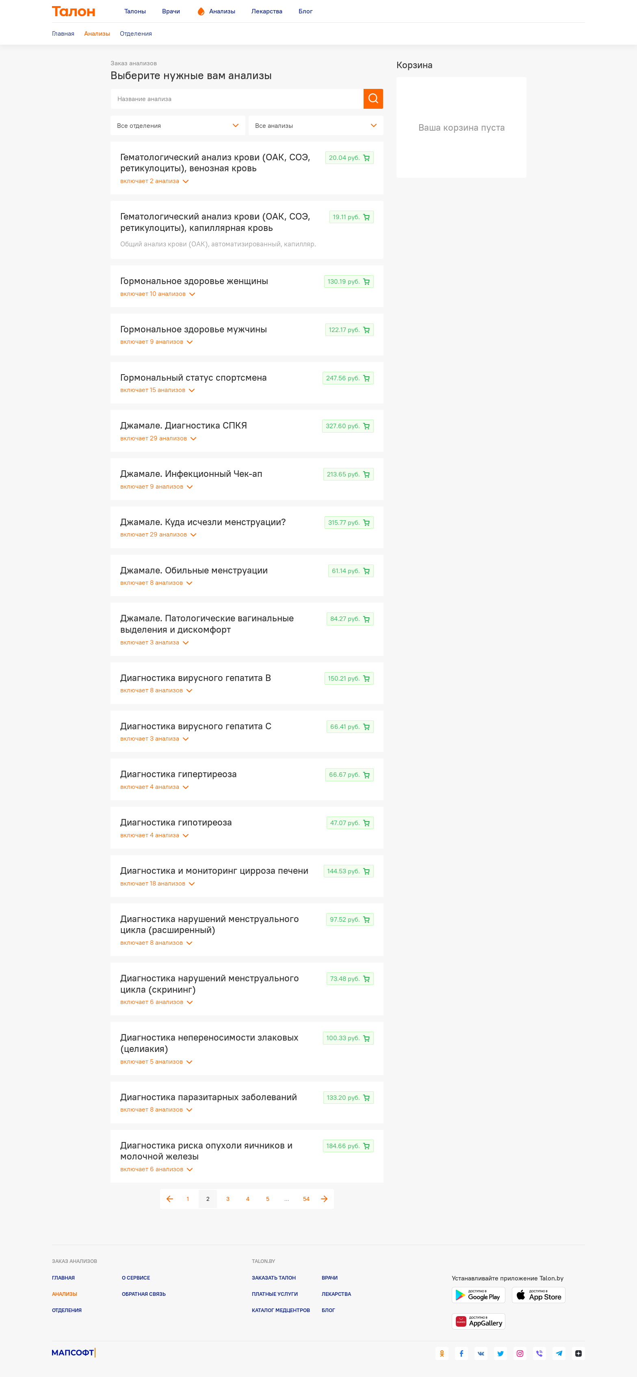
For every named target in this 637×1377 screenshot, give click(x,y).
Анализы (64, 1294)
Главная (63, 1277)
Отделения (67, 1310)
